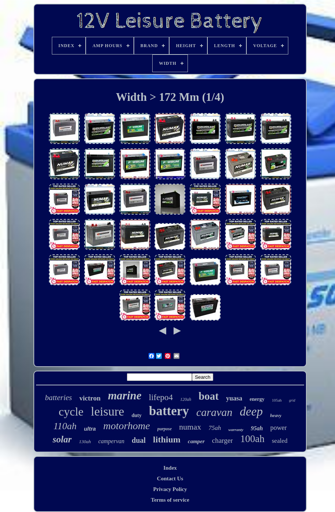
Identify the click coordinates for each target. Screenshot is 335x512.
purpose (164, 428)
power (278, 427)
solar (62, 439)
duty (137, 415)
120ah (185, 399)
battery (169, 411)
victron (90, 398)
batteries (58, 397)
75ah (215, 427)
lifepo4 (161, 397)
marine (124, 395)
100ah (252, 438)
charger (222, 440)
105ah (277, 400)
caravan (214, 412)
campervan (111, 441)
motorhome (126, 425)
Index (170, 468)
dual (139, 440)
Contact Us (170, 478)
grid (292, 400)
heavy (275, 415)
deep (251, 411)
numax (190, 426)
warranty (235, 429)
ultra (90, 429)
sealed (279, 440)
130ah (85, 441)
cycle (71, 411)
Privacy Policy (170, 489)
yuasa (234, 398)
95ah (257, 428)
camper (196, 441)
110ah (64, 426)
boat (209, 396)
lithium (167, 439)
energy (257, 399)
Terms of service (170, 500)
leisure (107, 411)
